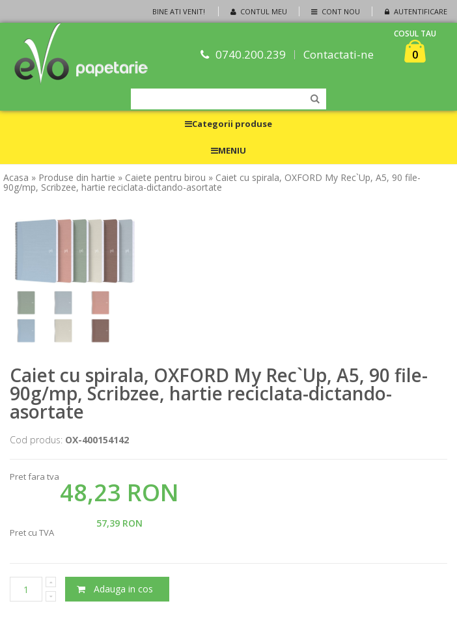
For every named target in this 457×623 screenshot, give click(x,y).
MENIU (228, 150)
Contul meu (257, 11)
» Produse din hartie (73, 177)
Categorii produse (228, 124)
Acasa (16, 177)
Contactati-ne (339, 54)
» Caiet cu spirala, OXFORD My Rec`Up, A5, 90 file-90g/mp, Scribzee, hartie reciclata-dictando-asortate (212, 182)
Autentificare (414, 11)
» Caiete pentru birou (162, 177)
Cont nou (334, 11)
